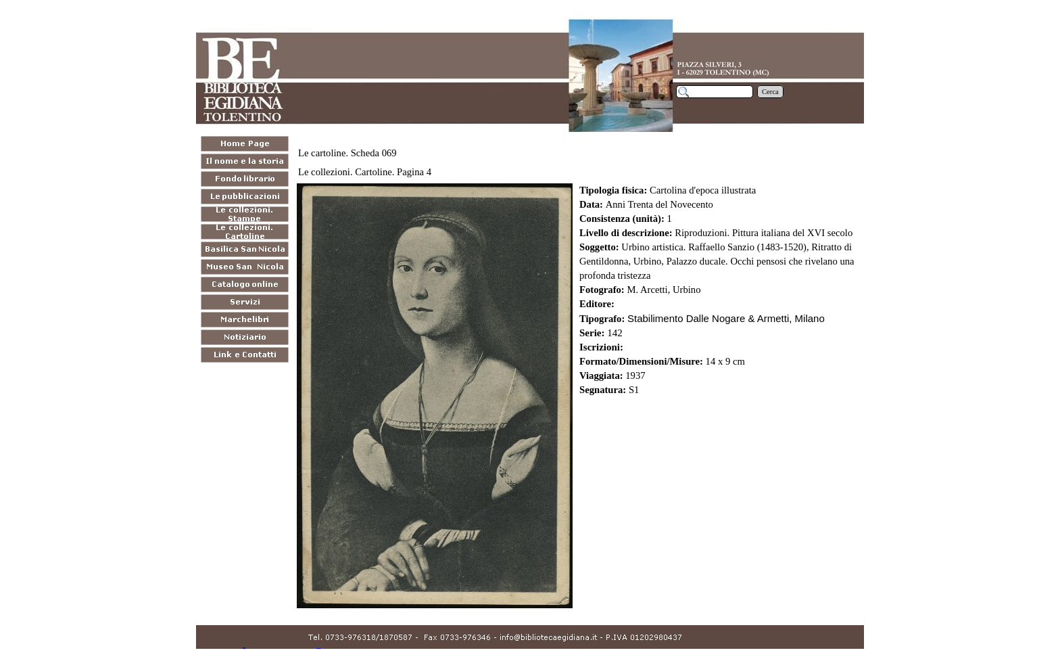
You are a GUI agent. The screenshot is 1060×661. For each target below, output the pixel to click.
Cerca (770, 91)
